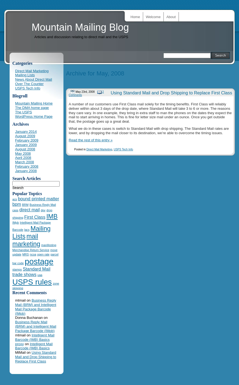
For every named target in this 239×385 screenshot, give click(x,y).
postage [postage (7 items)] (39, 261)
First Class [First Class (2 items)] (34, 217)
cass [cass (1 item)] (15, 210)
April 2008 (23, 158)
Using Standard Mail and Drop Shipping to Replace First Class (171, 93)
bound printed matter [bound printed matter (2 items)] (38, 198)
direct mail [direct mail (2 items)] (30, 209)
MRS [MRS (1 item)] (25, 254)
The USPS (23, 112)
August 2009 (25, 136)
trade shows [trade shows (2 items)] (24, 274)
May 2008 (23, 153)
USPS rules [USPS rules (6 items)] (32, 282)
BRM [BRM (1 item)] (25, 204)
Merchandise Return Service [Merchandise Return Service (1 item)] (30, 250)
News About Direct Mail (33, 79)
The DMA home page (32, 108)
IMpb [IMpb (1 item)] (15, 222)
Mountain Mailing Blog (80, 27)
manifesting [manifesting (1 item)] (48, 245)
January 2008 (26, 171)
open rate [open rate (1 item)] (43, 254)
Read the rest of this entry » (91, 140)
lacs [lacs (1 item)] (26, 229)
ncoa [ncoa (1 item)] (33, 254)
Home (135, 17)
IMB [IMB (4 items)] (52, 216)
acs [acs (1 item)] (14, 199)
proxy (19, 344)
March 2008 (24, 162)
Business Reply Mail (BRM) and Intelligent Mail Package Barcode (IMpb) (35, 307)
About (171, 17)
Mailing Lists (25, 75)
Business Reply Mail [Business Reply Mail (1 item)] (43, 204)
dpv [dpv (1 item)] (43, 210)
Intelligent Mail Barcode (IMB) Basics (34, 337)
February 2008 (26, 166)
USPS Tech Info (123, 149)
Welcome (153, 17)
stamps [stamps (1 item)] (17, 269)
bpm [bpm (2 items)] (16, 204)
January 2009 (26, 145)
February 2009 (26, 140)
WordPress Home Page (33, 116)
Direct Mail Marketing (99, 149)
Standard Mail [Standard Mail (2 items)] (36, 268)
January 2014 (26, 132)
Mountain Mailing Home (34, 103)
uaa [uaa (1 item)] (39, 275)
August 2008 (25, 149)
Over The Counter (29, 84)
